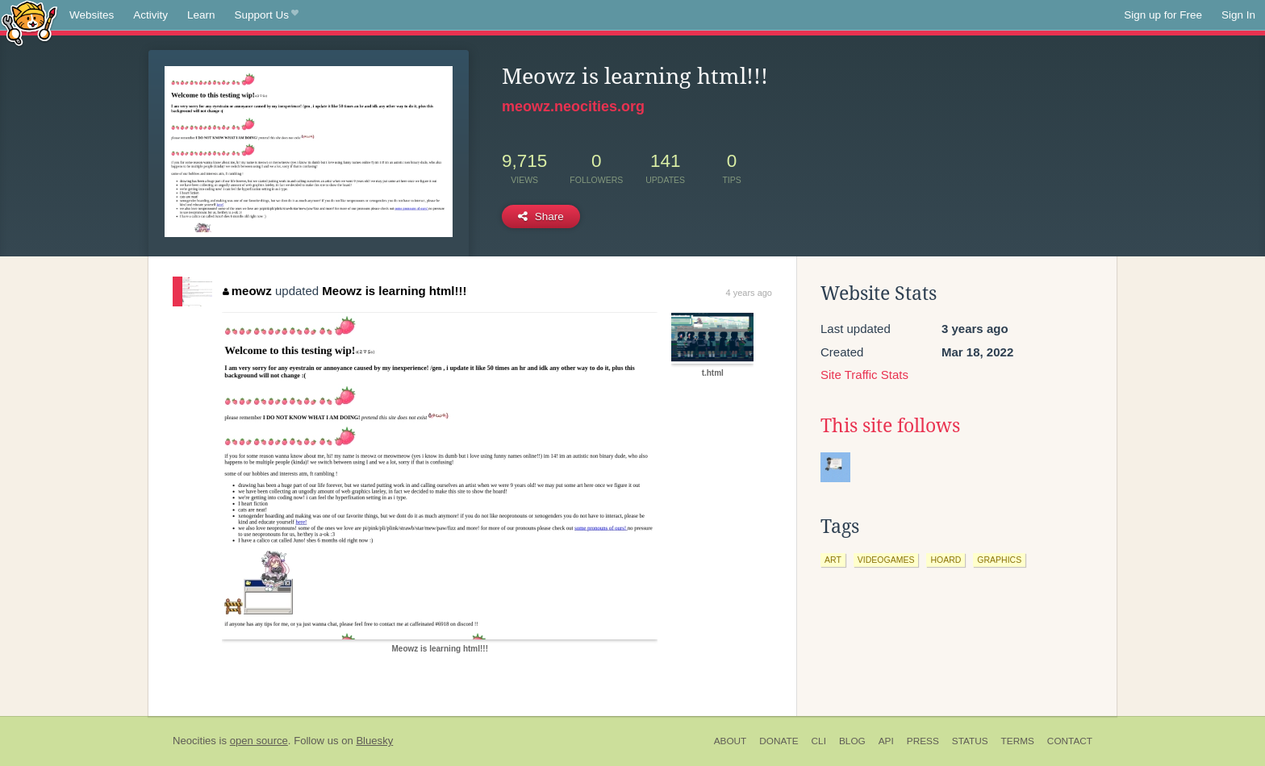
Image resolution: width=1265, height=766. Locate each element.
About (730, 741)
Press (923, 741)
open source (259, 741)
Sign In (1238, 15)
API (886, 741)
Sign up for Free (1163, 15)
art (833, 559)
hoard (945, 559)
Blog (852, 741)
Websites (91, 15)
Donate (778, 741)
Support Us (267, 15)
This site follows (890, 425)
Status (970, 741)
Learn (201, 15)
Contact (1069, 741)
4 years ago (749, 293)
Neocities (194, 741)
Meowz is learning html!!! (394, 291)
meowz (247, 291)
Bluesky (374, 741)
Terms (1017, 741)
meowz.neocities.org (573, 106)
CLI (819, 741)
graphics (999, 559)
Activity (150, 15)
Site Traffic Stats (864, 374)
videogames (886, 559)
